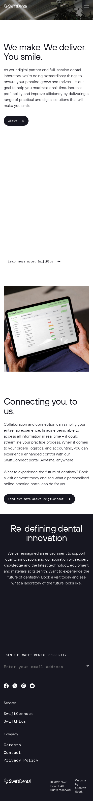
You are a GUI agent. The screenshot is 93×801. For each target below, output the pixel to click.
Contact (12, 752)
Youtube (32, 685)
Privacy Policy (21, 760)
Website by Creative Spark (81, 786)
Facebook (6, 685)
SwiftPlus (15, 721)
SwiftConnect (18, 713)
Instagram (23, 685)
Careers (12, 744)
